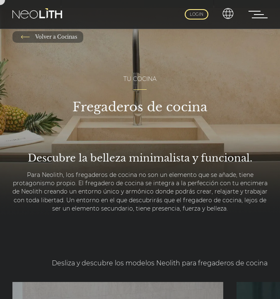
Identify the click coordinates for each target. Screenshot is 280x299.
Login (196, 14)
